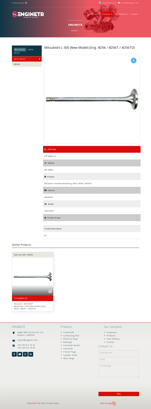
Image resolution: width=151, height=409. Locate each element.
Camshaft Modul (71, 345)
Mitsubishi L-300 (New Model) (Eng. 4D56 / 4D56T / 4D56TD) (30, 307)
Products (111, 335)
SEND (119, 394)
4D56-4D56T (20, 59)
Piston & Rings (70, 339)
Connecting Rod (71, 335)
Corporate (112, 332)
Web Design (108, 403)
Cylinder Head (70, 355)
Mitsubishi (20, 49)
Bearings (67, 342)
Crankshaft (68, 332)
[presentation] (115, 383)
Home (74, 30)
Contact (134, 14)
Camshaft (68, 348)
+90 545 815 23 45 (107, 3)
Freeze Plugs (69, 352)
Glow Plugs (68, 358)
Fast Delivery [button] (121, 14)
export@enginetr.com (128, 3)
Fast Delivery (113, 339)
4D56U (17, 64)
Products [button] (107, 14)
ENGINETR (32, 403)
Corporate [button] (94, 14)
